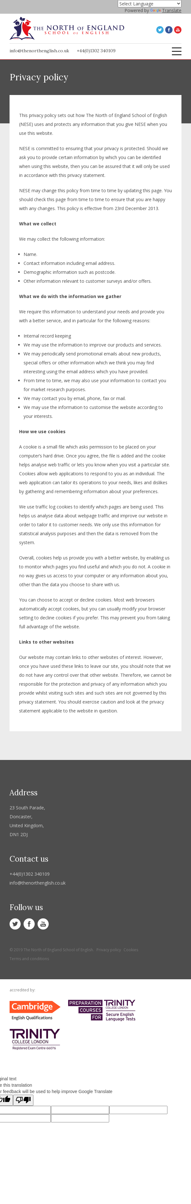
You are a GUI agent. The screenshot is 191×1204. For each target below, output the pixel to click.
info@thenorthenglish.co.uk (39, 51)
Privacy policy (108, 949)
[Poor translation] (23, 1100)
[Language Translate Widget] (149, 3)
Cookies (131, 949)
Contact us (29, 859)
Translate (165, 10)
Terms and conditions (29, 958)
